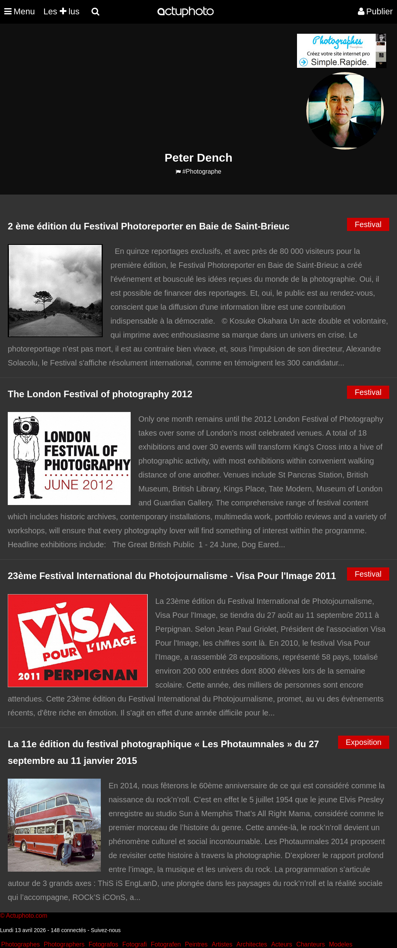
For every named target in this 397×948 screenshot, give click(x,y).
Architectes (251, 944)
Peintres (196, 944)
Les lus (61, 11)
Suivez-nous (106, 930)
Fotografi (134, 944)
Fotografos (103, 944)
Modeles (340, 944)
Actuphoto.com (26, 915)
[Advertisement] (151, 87)
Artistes (222, 944)
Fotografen (166, 944)
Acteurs (281, 944)
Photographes (20, 944)
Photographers (64, 944)
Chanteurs (310, 944)
